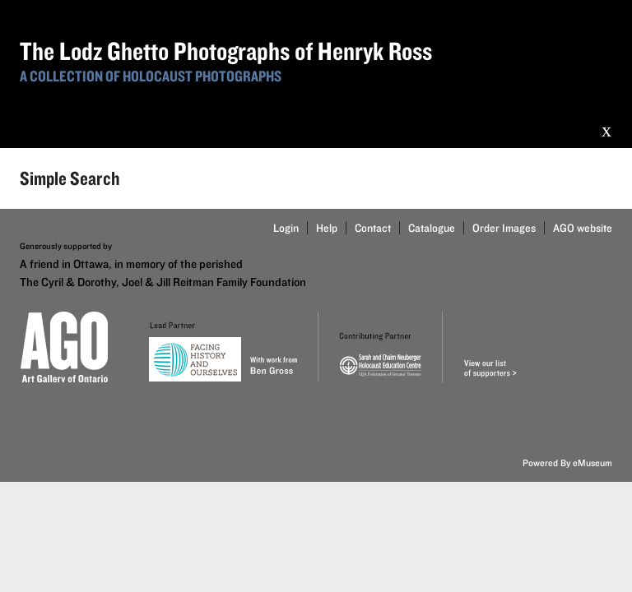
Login (286, 227)
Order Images (504, 227)
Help (326, 227)
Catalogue (431, 227)
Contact (373, 227)
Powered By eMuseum (567, 462)
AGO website (582, 227)
